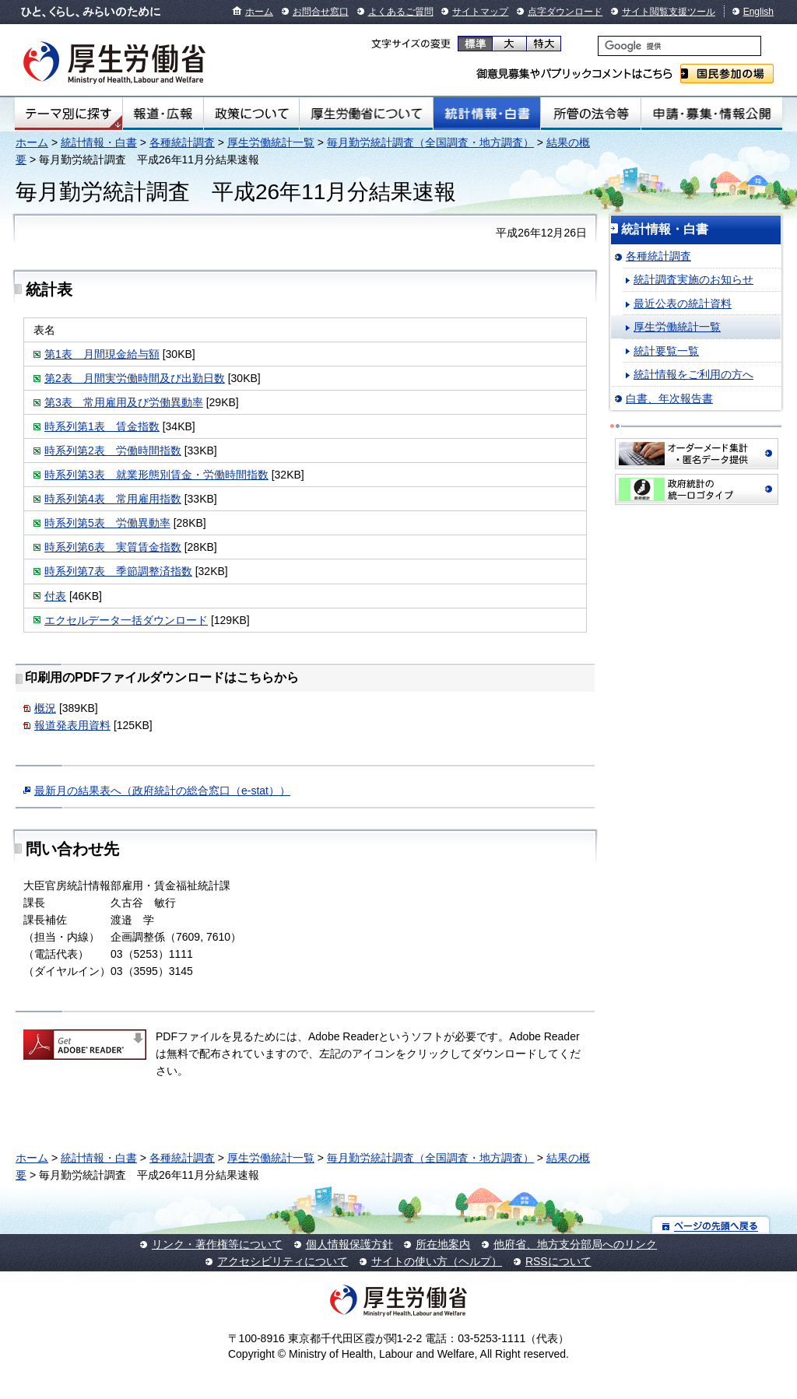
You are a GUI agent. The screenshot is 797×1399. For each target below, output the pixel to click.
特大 (543, 44)
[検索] (679, 46)
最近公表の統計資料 (683, 303)
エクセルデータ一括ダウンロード (126, 620)
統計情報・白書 (487, 113)
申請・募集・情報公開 (711, 113)
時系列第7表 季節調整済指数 (118, 571)
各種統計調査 (182, 142)
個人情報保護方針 (349, 1244)
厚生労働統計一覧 (270, 142)
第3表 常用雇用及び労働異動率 (123, 402)
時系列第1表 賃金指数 (102, 426)
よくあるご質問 (401, 11)
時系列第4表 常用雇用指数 (112, 499)
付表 (55, 596)
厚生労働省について (367, 113)
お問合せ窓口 (321, 11)
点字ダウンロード (565, 11)
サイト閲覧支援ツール (668, 11)
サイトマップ (480, 11)
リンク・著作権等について (217, 1244)
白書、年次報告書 (669, 398)
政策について (251, 113)
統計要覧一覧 (666, 351)
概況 (45, 708)
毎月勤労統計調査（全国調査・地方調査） (430, 142)
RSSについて (558, 1261)
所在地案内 (443, 1244)
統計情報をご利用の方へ (693, 374)
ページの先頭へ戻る (711, 1225)
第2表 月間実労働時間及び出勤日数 (134, 378)
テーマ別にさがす (68, 114)
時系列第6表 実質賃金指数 (112, 547)
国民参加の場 (727, 73)
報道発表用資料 (72, 725)
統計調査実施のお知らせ (693, 279)
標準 (475, 44)
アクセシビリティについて (282, 1261)
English (758, 11)
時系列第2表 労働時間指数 (112, 450)
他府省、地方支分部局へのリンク (575, 1244)
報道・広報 (163, 113)
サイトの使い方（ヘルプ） (436, 1261)
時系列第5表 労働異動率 (107, 523)
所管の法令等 (590, 113)
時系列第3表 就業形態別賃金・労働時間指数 (156, 474)
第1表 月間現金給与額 (102, 354)
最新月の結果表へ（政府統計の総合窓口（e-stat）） (162, 790)
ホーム (259, 11)
